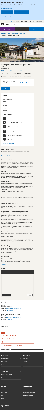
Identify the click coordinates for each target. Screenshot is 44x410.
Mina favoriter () (15, 21)
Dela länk (22, 70)
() (24, 82)
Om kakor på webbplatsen (6, 8)
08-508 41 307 (10, 319)
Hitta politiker (4, 392)
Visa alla (5, 88)
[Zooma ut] (6, 295)
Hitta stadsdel (25, 358)
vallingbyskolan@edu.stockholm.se (13, 308)
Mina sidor (3, 395)
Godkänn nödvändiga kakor (21, 12)
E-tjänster (25, 361)
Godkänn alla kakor (7, 12)
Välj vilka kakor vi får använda (9, 16)
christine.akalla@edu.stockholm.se (13, 317)
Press (2, 398)
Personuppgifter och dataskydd (29, 392)
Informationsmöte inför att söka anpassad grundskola (12, 155)
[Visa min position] (3, 295)
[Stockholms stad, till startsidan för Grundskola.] (22, 24)
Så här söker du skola (8, 335)
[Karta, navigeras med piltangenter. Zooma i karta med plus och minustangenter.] (17, 283)
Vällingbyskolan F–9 (5, 264)
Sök (22, 29)
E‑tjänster (7, 29)
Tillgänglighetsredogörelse (28, 388)
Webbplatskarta (39, 21)
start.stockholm (39, 405)
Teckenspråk (24, 21)
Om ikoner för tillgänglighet (8, 143)
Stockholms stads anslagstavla (29, 364)
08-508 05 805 (10, 310)
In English (31, 21)
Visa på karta (4, 70)
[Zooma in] (9, 295)
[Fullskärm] (31, 271)
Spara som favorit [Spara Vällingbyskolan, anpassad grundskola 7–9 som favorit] (14, 70)
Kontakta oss (4, 388)
